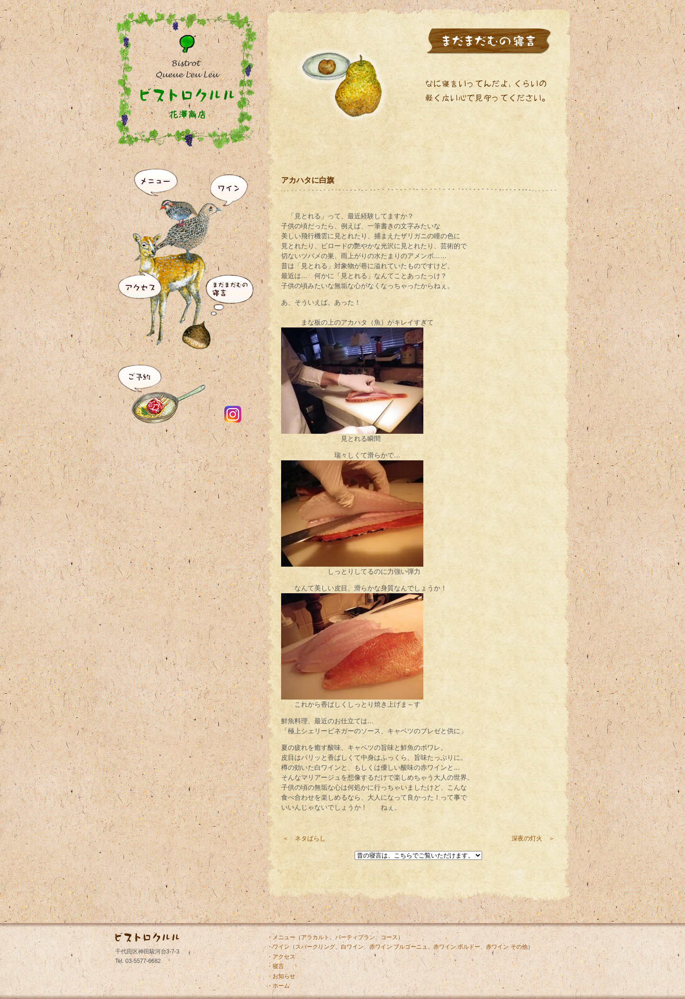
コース (389, 937)
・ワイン (278, 946)
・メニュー (281, 937)
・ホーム (278, 985)
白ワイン (352, 946)
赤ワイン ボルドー (456, 946)
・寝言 (275, 966)
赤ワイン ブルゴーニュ (398, 946)
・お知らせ (281, 976)
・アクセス (281, 956)
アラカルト (315, 937)
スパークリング (315, 946)
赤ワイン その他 (506, 946)
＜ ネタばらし (304, 838)
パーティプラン (355, 937)
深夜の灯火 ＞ (533, 838)
